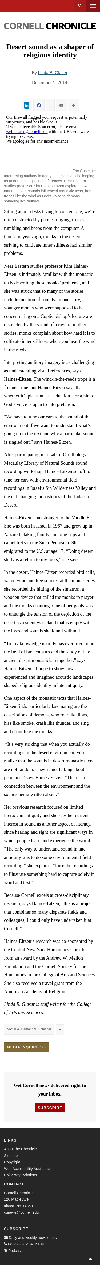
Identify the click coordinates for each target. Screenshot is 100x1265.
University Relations (20, 1175)
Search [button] (80, 6)
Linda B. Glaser (52, 72)
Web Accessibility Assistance (28, 1169)
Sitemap (11, 1156)
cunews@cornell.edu (21, 1212)
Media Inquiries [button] (26, 1047)
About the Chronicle (20, 1149)
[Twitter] (79, 1259)
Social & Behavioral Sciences (29, 1029)
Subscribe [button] (50, 1108)
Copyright (12, 1162)
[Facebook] (67, 1259)
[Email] (90, 1259)
